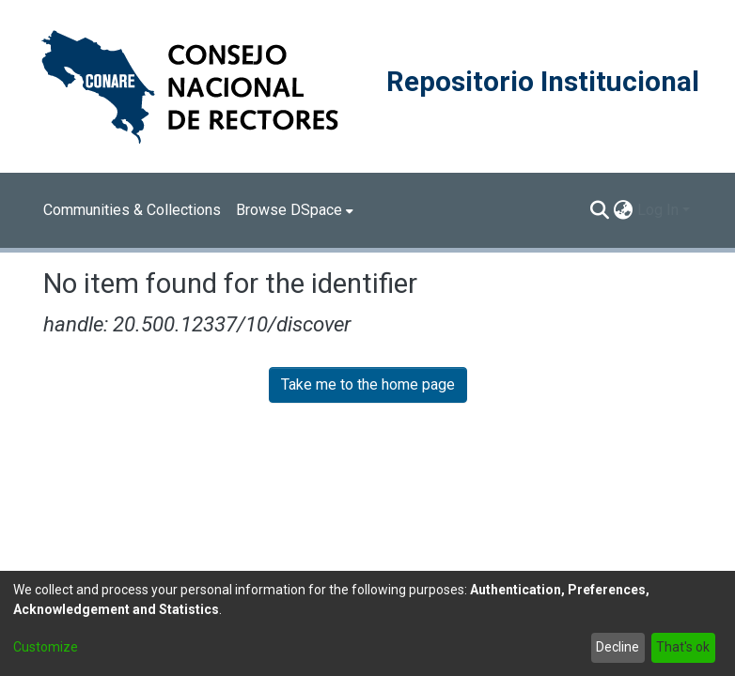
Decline (617, 646)
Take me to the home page (368, 384)
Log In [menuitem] (658, 210)
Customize (45, 646)
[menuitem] (294, 210)
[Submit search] (600, 210)
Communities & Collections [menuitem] (132, 210)
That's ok (683, 646)
